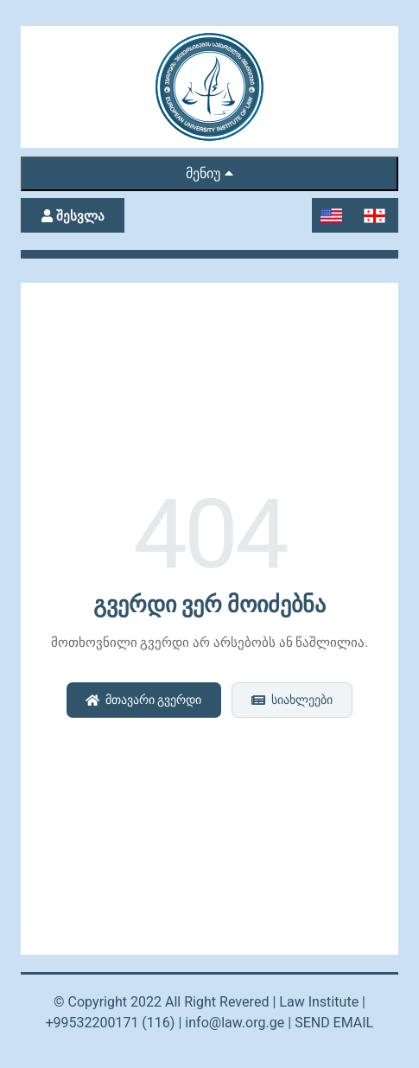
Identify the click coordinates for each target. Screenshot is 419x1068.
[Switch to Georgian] (376, 216)
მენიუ (209, 173)
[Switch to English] (333, 216)
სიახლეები (291, 700)
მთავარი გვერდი (143, 700)
